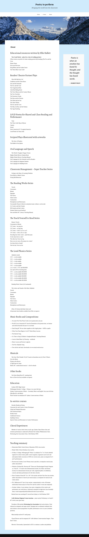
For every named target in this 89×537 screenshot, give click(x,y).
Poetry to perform (44, 4)
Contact (44, 14)
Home (38, 14)
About (50, 14)
